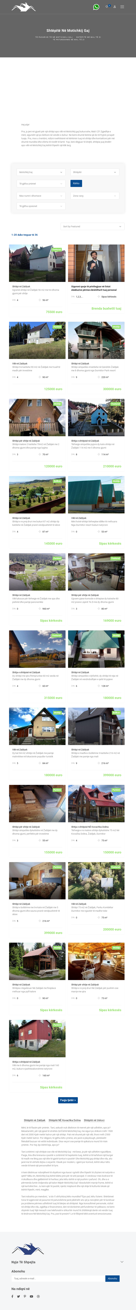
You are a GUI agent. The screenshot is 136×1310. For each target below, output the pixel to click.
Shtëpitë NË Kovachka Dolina (65, 1120)
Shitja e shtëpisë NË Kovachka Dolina (90, 827)
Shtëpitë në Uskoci (94, 1120)
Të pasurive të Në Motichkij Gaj (54, 37)
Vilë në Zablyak (19, 363)
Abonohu (112, 1278)
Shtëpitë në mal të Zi (88, 37)
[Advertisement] (68, 82)
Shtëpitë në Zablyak (34, 1120)
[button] (41, 172)
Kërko (76, 183)
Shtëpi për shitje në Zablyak (26, 441)
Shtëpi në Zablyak (21, 286)
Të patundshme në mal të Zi (69, 40)
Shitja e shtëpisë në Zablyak (85, 441)
